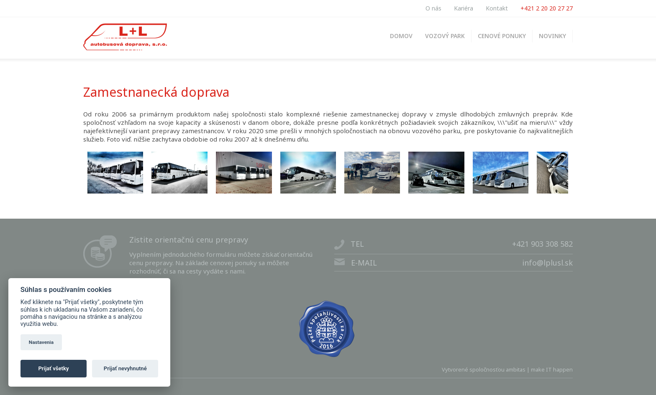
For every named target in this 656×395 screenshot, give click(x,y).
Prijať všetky (53, 368)
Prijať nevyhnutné (125, 368)
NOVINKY (552, 36)
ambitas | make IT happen (539, 369)
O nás (433, 8)
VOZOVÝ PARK (445, 36)
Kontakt (497, 8)
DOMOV (401, 36)
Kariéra (463, 8)
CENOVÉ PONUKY (502, 36)
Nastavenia (41, 342)
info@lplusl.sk (547, 263)
